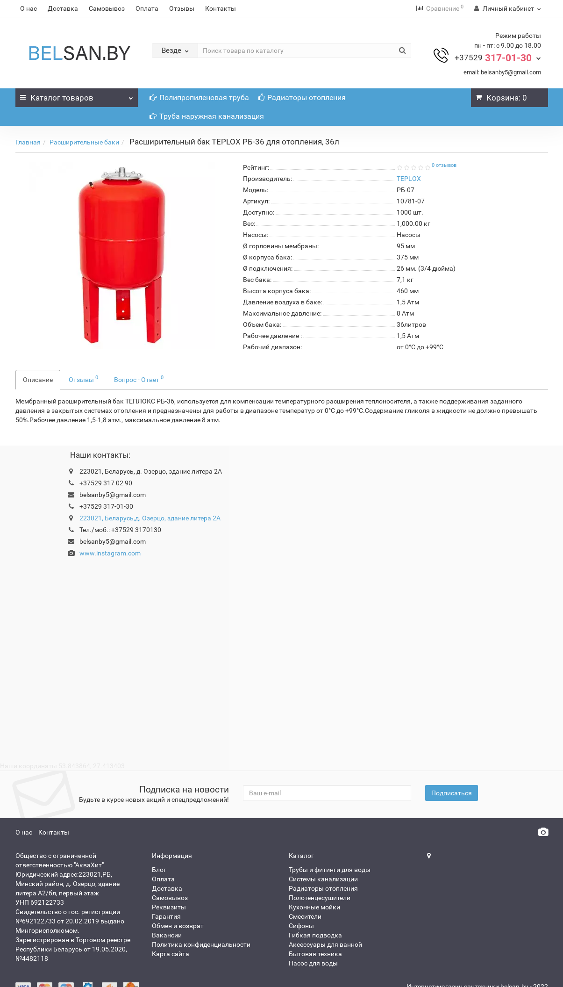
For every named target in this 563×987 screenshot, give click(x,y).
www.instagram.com (110, 553)
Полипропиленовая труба (199, 97)
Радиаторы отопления (302, 97)
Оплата (146, 8)
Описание (38, 379)
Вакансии (167, 935)
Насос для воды (313, 963)
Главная (28, 142)
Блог (159, 869)
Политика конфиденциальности (201, 944)
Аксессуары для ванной (325, 944)
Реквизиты (169, 907)
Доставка (63, 8)
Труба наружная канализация (207, 116)
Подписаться (451, 793)
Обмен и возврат (178, 925)
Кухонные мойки (314, 907)
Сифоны (301, 925)
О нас (28, 8)
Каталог (77, 95)
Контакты (220, 8)
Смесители (305, 916)
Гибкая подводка (315, 935)
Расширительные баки (84, 142)
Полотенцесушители (319, 897)
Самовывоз (107, 8)
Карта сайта (170, 954)
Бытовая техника (315, 954)
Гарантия (166, 916)
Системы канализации (323, 879)
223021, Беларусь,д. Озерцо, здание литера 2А (150, 518)
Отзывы (181, 8)
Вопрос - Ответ (139, 379)
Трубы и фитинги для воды (330, 869)
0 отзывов (444, 165)
